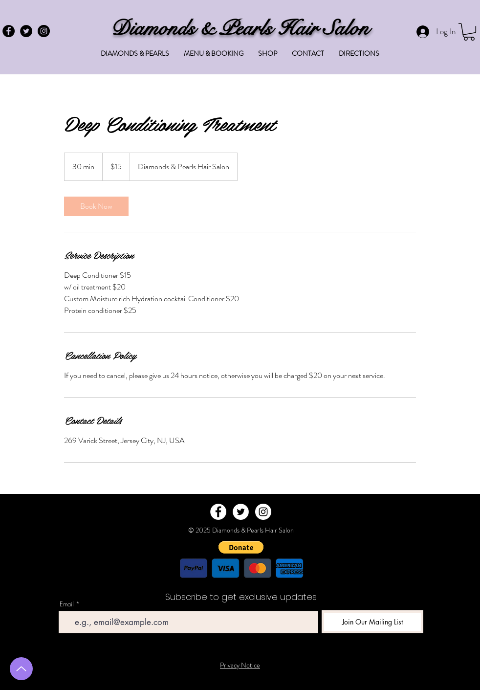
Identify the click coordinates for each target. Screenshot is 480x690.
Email (67, 604)
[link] (96, 206)
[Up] (21, 668)
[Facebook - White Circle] (218, 512)
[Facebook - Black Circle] (8, 31)
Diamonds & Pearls (194, 28)
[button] (469, 32)
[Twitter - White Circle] (241, 512)
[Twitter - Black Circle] (26, 31)
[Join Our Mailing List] (372, 621)
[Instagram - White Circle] (263, 512)
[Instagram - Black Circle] (44, 31)
